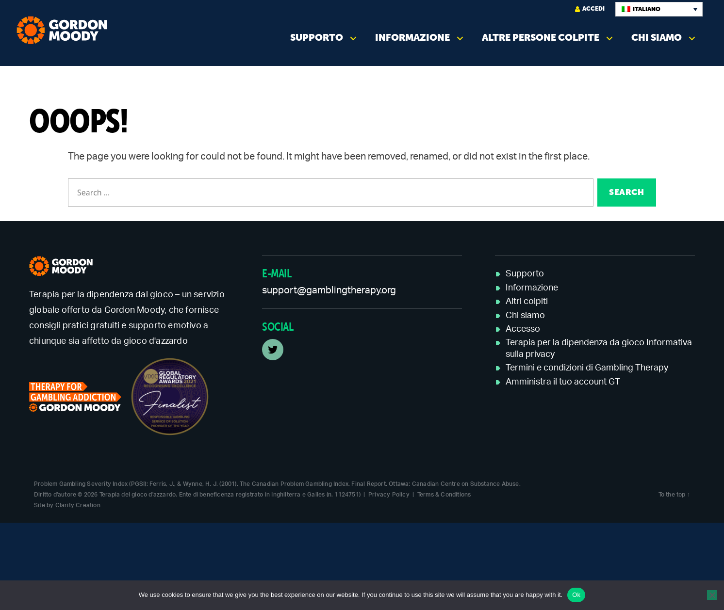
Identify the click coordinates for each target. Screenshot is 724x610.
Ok (576, 594)
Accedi (590, 9)
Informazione (412, 37)
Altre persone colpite (540, 37)
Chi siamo (656, 37)
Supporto (316, 37)
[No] (712, 595)
